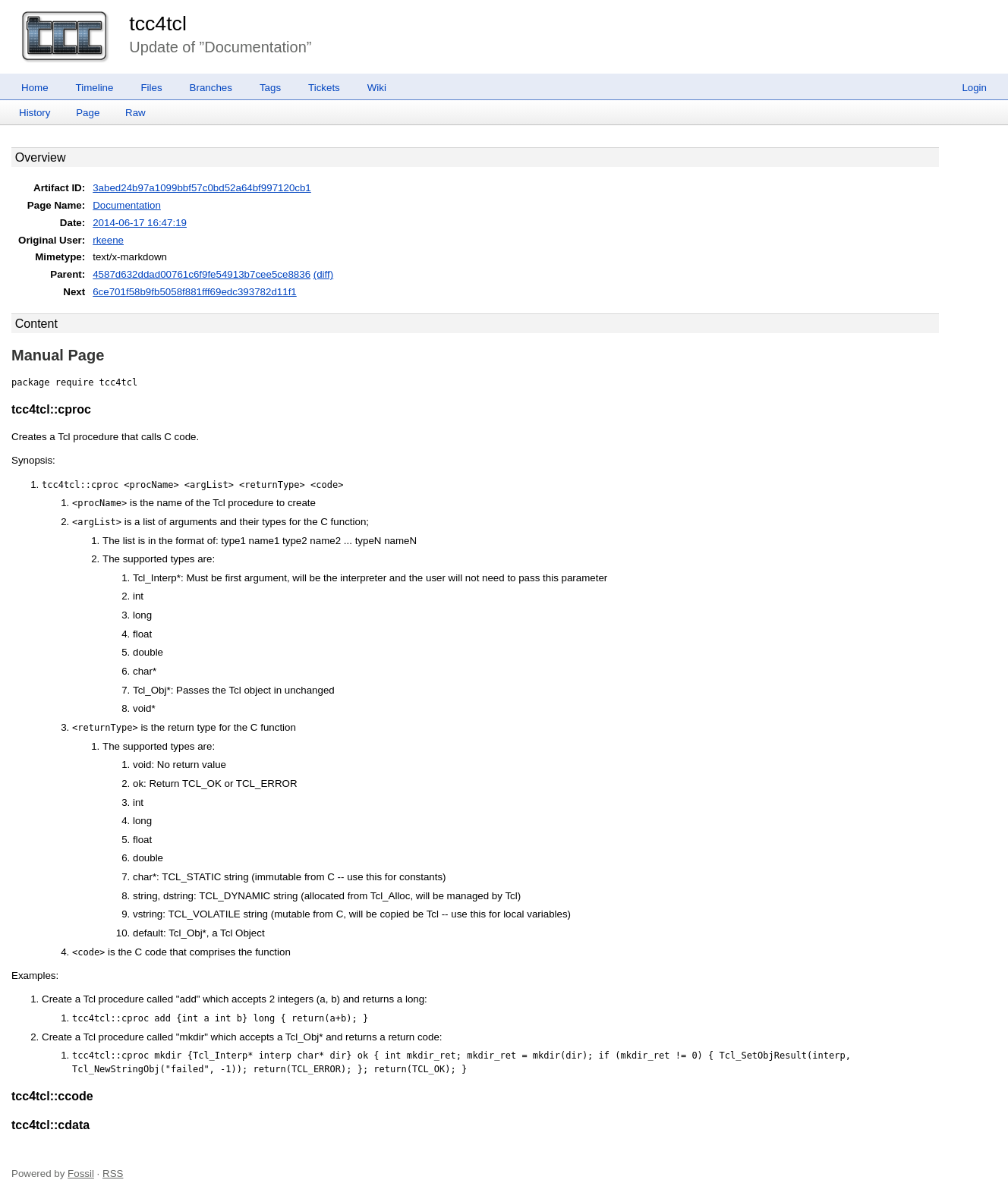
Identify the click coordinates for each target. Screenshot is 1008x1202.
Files (151, 87)
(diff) (323, 274)
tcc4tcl (158, 23)
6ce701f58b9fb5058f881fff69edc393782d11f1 (195, 291)
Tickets (324, 87)
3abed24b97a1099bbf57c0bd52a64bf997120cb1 (202, 188)
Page (87, 112)
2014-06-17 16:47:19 (140, 222)
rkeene (108, 240)
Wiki (376, 87)
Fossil (81, 1173)
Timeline (95, 87)
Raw (135, 112)
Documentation (127, 205)
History (34, 112)
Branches (211, 87)
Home (35, 87)
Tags (270, 87)
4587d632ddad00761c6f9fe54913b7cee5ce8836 (201, 274)
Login (974, 87)
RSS (112, 1173)
